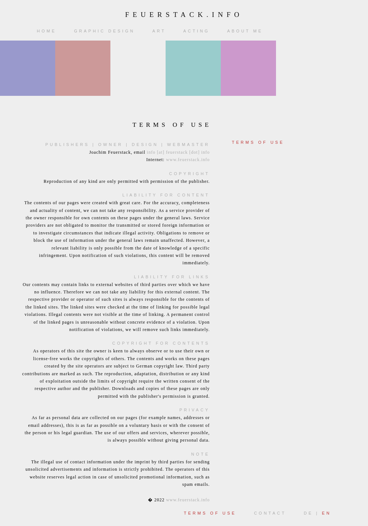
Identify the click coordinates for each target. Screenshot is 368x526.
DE (308, 513)
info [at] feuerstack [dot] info (178, 152)
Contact (271, 513)
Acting (198, 31)
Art (160, 31)
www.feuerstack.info (188, 159)
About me (246, 31)
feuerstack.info (184, 14)
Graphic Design (106, 31)
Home (48, 31)
